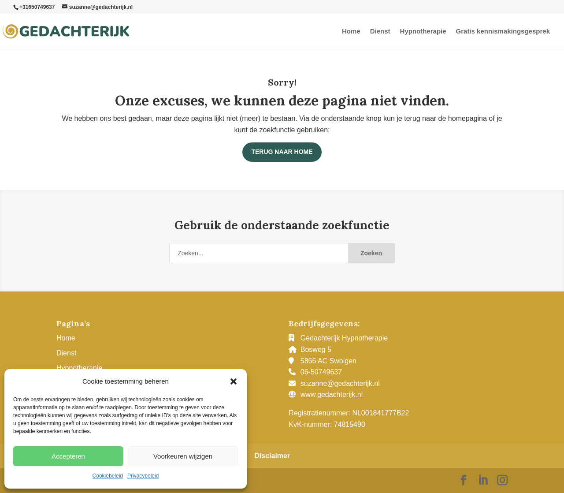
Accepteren (68, 456)
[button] (233, 381)
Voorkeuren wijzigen (182, 456)
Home (351, 31)
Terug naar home (281, 151)
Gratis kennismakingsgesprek (503, 31)
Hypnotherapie (423, 31)
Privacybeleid (143, 476)
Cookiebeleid (108, 476)
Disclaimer (272, 455)
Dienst (380, 31)
